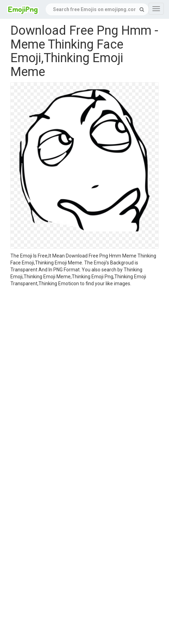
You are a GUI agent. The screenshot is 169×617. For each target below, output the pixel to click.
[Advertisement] (79, 369)
